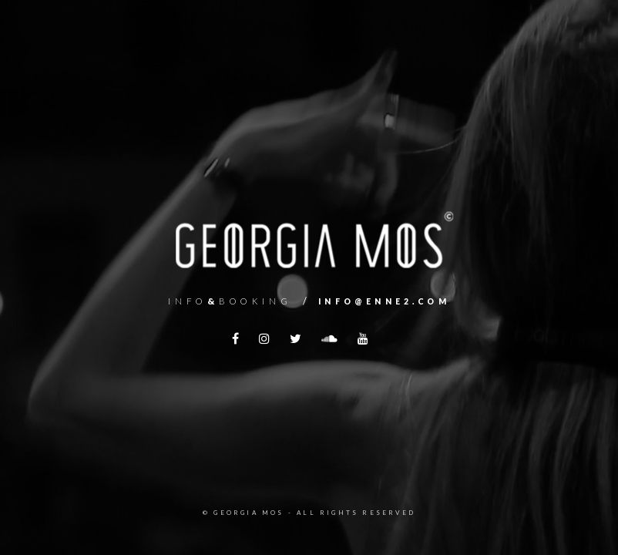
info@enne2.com (384, 301)
